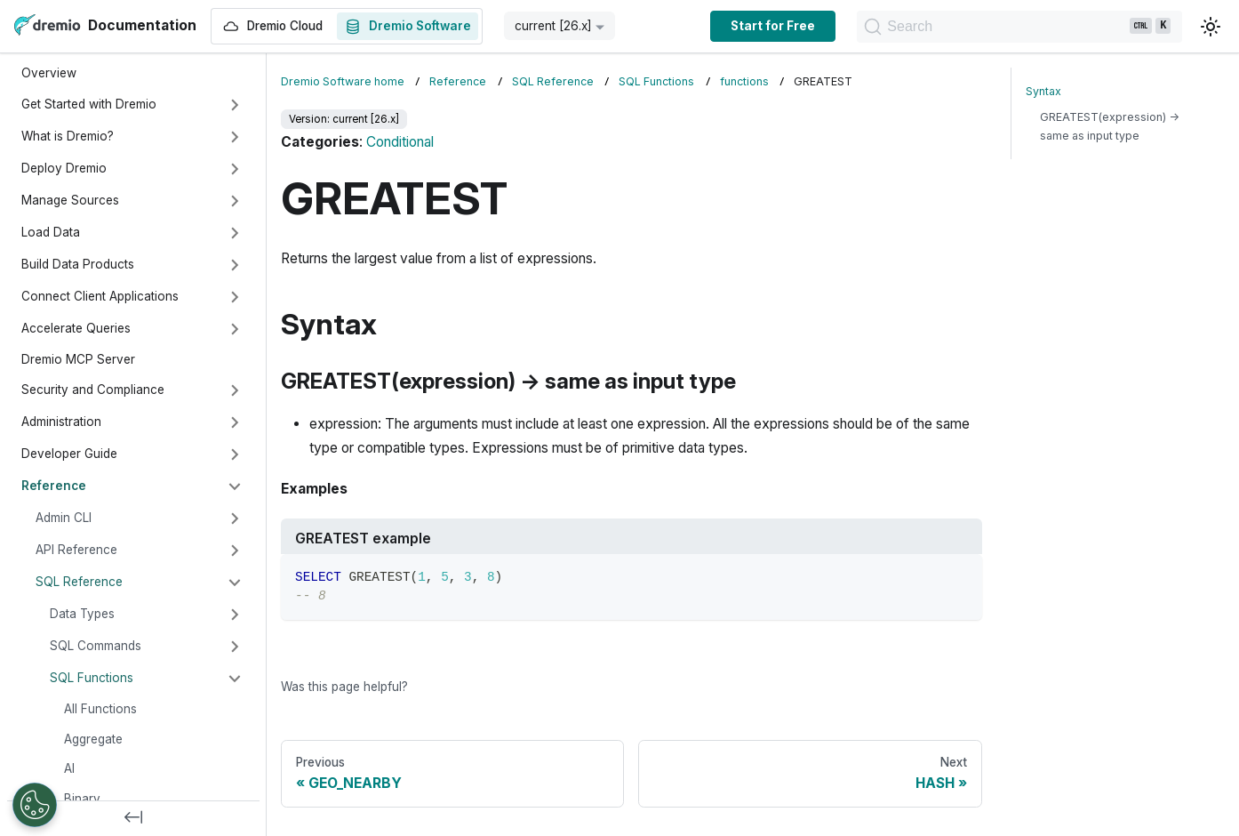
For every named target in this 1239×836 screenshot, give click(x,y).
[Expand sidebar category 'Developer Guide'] (234, 454)
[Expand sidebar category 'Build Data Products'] (234, 265)
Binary (82, 799)
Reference (53, 485)
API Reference (76, 550)
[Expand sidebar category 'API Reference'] (234, 550)
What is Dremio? (67, 136)
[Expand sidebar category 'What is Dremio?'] (234, 137)
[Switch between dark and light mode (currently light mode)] (1210, 26)
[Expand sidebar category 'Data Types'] (234, 614)
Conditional (400, 141)
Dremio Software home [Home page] (342, 81)
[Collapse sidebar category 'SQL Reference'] (234, 582)
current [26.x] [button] (553, 26)
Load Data (50, 232)
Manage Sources (70, 200)
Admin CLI (64, 517)
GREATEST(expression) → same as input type (1109, 126)
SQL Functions (91, 678)
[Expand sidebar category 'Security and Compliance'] (234, 390)
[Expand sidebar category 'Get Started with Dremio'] (234, 105)
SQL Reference (79, 582)
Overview (48, 73)
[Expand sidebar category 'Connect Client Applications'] (234, 297)
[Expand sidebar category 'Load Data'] (234, 233)
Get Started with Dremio (88, 104)
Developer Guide (69, 453)
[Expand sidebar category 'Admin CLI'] (234, 518)
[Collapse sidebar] (133, 818)
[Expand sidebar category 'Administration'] (234, 422)
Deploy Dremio (64, 168)
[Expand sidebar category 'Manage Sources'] (234, 201)
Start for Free (765, 26)
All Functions (100, 709)
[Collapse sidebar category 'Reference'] (234, 486)
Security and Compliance (92, 389)
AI (69, 768)
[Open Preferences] (34, 805)
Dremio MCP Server (78, 359)
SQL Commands (95, 646)
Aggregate (93, 739)
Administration (61, 421)
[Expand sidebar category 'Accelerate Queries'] (234, 329)
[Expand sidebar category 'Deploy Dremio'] (234, 169)
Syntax (1043, 91)
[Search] (1015, 27)
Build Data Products (77, 264)
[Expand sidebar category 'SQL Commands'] (234, 646)
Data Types (82, 614)
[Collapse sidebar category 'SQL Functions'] (234, 678)
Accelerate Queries (76, 328)
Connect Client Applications (100, 296)
